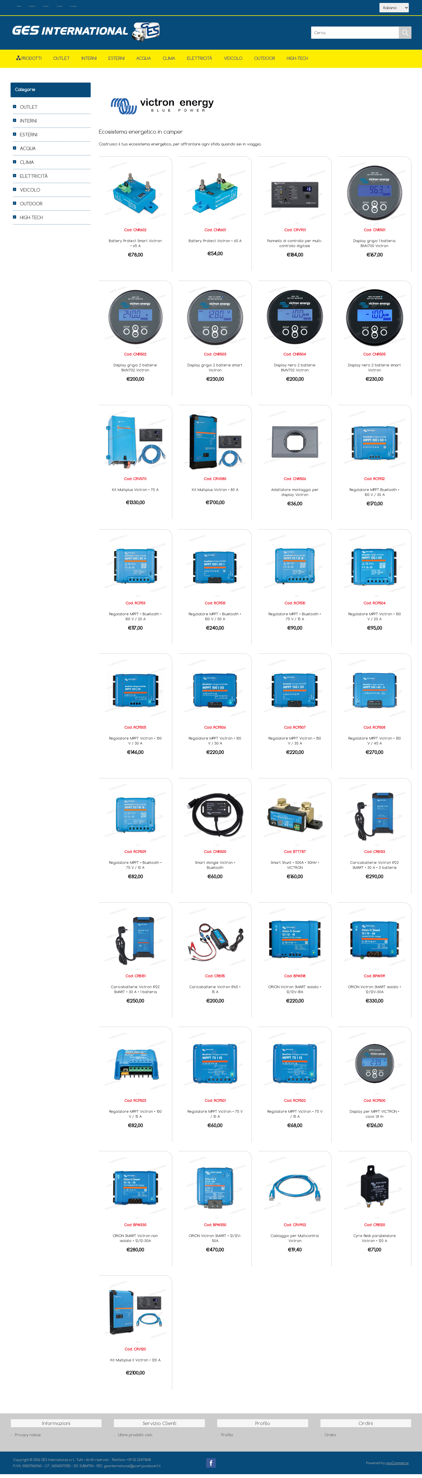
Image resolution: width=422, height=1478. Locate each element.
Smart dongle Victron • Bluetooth (215, 869)
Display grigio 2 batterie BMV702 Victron (135, 371)
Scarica (80, 8)
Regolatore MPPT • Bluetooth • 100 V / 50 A (215, 620)
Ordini (330, 1438)
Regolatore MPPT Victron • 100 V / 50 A (215, 744)
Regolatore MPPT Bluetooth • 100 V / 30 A (374, 496)
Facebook (211, 1467)
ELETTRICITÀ (199, 62)
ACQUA (143, 62)
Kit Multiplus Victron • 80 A (215, 493)
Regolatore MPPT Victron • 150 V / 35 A (295, 744)
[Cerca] (355, 36)
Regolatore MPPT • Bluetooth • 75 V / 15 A (295, 620)
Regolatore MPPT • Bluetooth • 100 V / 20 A (135, 620)
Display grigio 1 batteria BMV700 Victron (374, 247)
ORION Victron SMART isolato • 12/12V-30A (374, 993)
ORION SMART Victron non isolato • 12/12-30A (135, 1242)
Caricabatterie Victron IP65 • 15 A (215, 993)
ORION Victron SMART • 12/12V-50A (215, 1242)
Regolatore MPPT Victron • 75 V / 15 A (295, 1117)
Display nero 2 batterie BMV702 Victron (294, 371)
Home (27, 8)
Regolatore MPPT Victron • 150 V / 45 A (374, 744)
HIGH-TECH (297, 62)
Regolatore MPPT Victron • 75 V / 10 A (215, 1117)
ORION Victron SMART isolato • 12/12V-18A (294, 993)
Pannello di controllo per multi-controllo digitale (294, 247)
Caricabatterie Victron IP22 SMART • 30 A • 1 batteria (135, 993)
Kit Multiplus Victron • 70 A (135, 493)
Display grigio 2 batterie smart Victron (215, 371)
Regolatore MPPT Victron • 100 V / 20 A (374, 620)
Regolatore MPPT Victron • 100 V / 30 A (135, 744)
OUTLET (61, 62)
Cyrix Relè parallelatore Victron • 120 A (374, 1242)
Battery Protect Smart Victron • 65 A (135, 247)
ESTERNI (116, 62)
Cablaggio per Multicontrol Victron (295, 1242)
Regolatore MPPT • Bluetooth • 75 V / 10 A (135, 869)
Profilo (227, 1438)
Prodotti (28, 62)
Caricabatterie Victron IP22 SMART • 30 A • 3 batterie (374, 869)
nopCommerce (397, 1466)
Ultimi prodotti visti (135, 1438)
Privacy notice (28, 1438)
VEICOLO (233, 62)
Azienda (53, 8)
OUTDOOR (264, 62)
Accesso (134, 8)
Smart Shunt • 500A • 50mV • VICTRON (295, 869)
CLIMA (169, 62)
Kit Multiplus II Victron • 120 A (135, 1363)
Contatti (108, 8)
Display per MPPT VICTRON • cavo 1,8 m (374, 1117)
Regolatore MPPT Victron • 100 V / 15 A (135, 1117)
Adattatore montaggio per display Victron (295, 496)
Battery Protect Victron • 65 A (215, 244)
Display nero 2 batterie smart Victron (374, 371)
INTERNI (89, 62)
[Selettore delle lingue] (394, 9)
